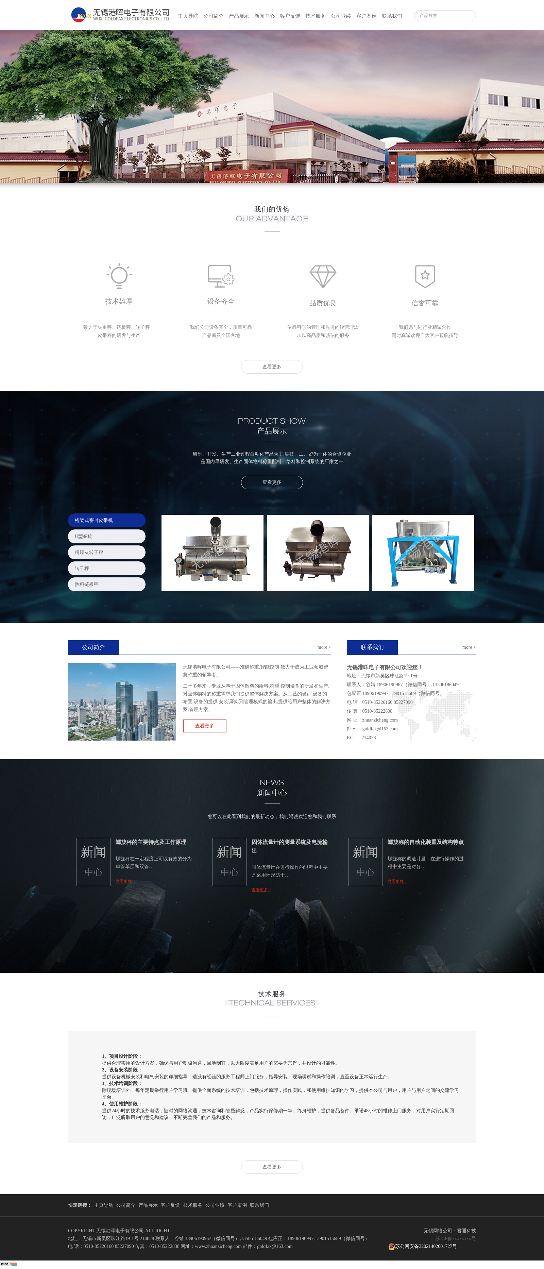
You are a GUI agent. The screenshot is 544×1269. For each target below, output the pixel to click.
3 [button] (278, 171)
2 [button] (272, 171)
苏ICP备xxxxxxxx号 (455, 1238)
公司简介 (213, 16)
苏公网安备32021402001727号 (422, 1246)
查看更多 (272, 366)
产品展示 (239, 16)
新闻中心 (264, 16)
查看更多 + (125, 881)
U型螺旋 (83, 536)
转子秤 (82, 568)
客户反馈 (290, 16)
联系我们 (392, 16)
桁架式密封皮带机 (94, 520)
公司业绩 (341, 16)
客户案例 (366, 16)
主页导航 (188, 16)
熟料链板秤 (87, 584)
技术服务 (315, 16)
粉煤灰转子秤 (89, 552)
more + (324, 647)
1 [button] (265, 171)
